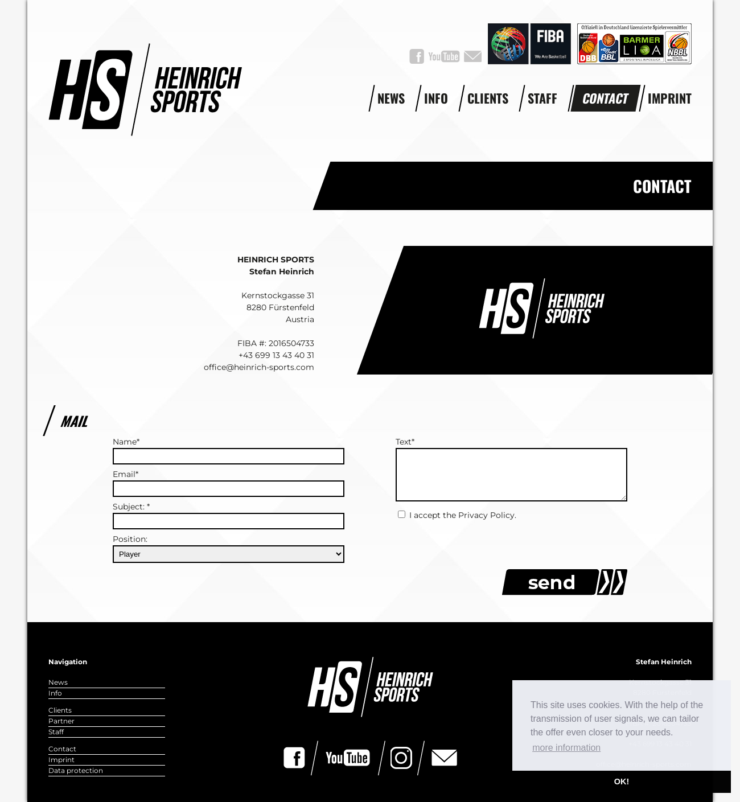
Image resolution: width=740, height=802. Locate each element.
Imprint (670, 98)
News (391, 98)
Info (436, 98)
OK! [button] (621, 781)
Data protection (75, 770)
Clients (487, 98)
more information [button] (566, 747)
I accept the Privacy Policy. (462, 515)
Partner (61, 721)
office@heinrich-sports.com (259, 367)
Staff (542, 98)
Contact (605, 98)
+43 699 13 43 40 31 (276, 355)
